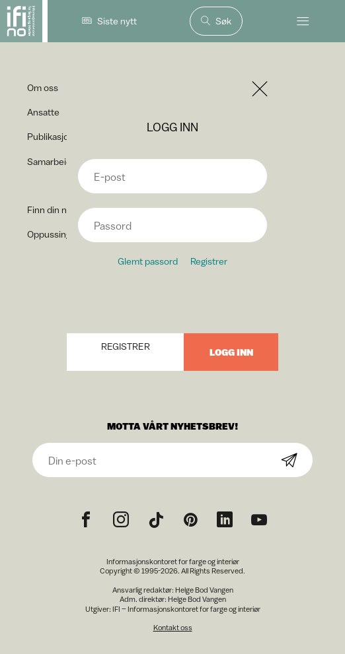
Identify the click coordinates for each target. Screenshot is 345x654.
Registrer (208, 261)
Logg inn (231, 352)
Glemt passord (148, 261)
